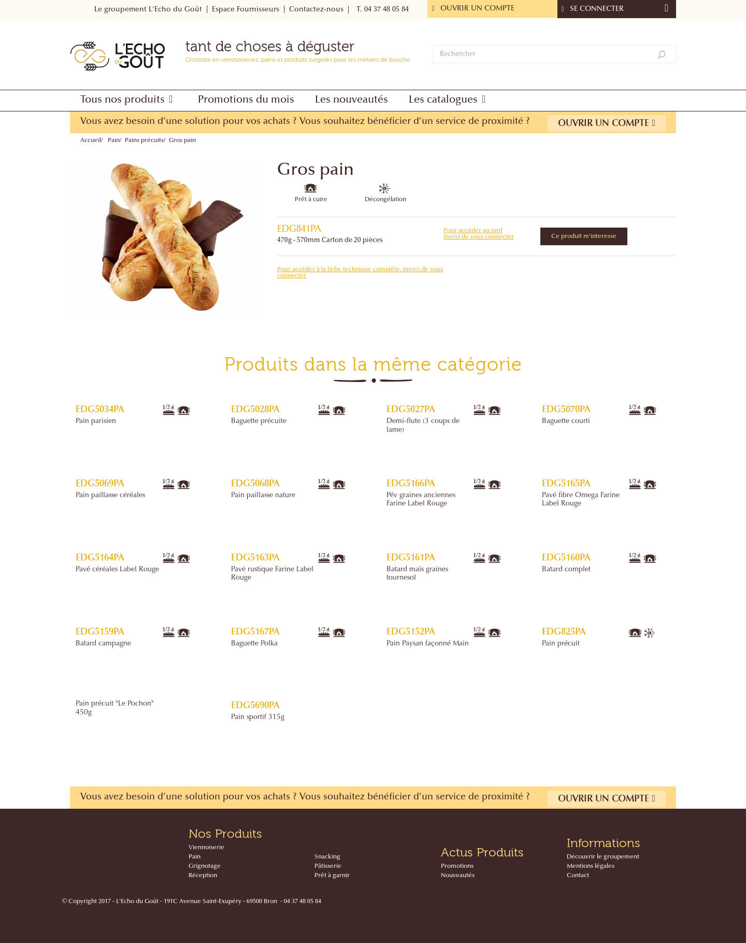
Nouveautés (458, 875)
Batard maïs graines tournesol (417, 574)
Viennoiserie (206, 848)
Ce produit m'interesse (583, 236)
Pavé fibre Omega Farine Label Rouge (581, 500)
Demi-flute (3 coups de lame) (423, 425)
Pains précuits (144, 140)
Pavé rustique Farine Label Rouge (272, 574)
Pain (114, 140)
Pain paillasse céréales (110, 495)
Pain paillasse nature (263, 495)
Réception (203, 875)
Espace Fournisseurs (245, 9)
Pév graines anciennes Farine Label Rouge (420, 500)
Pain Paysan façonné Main (427, 644)
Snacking (327, 857)
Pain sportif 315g (257, 717)
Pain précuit (561, 644)
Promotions (457, 866)
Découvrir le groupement (603, 857)
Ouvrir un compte (606, 123)
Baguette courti (566, 421)
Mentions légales (590, 866)
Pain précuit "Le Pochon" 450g (115, 708)
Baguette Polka (254, 644)
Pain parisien (96, 421)
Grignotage (205, 866)
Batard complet (566, 569)
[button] (129, 100)
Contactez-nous (316, 9)
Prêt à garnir (332, 875)
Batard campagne (103, 644)
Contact (578, 875)
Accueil (90, 140)
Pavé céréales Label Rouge (117, 569)
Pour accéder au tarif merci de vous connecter (478, 234)
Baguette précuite (258, 421)
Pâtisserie (327, 866)
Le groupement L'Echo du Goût (148, 9)
